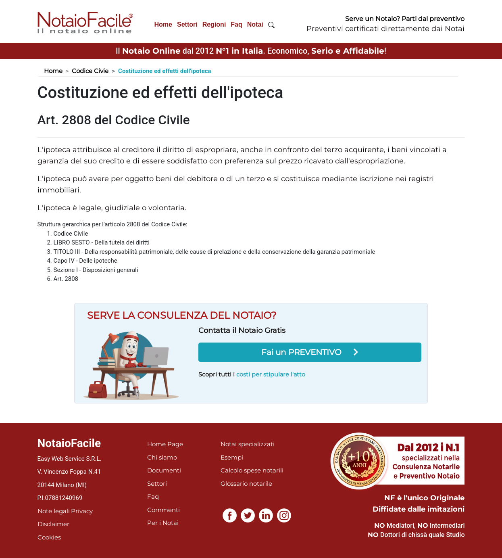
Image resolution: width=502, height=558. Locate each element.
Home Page (165, 444)
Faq (236, 24)
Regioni (214, 24)
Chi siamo (162, 457)
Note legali (53, 511)
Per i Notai (163, 523)
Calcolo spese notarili (252, 470)
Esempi (232, 457)
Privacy (82, 511)
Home (163, 24)
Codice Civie (90, 71)
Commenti (163, 510)
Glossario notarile (246, 483)
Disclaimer (53, 524)
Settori (187, 24)
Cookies (49, 537)
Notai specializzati (248, 444)
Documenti (164, 470)
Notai (255, 24)
